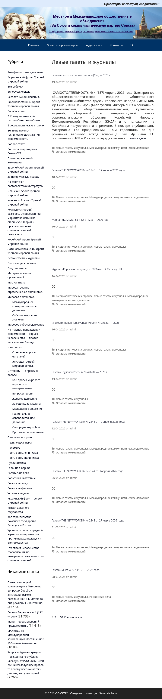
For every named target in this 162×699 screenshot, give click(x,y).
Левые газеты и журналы (72, 148)
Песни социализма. (20, 442)
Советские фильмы (20, 488)
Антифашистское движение (25, 72)
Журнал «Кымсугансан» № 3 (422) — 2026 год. (80, 219)
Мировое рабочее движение (26, 324)
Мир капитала (17, 282)
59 (61, 617)
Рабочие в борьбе (19, 468)
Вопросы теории (22, 393)
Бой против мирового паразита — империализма (26, 384)
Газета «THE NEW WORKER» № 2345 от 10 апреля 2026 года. (88, 421)
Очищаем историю (20, 437)
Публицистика (17, 463)
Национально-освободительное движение (23, 418)
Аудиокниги (94, 45)
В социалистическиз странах (74, 246)
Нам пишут (15, 347)
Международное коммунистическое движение (119, 148)
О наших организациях (62, 45)
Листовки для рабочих (22, 263)
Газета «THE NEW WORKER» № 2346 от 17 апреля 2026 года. (88, 170)
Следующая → (73, 617)
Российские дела (100, 596)
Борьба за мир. (17, 111)
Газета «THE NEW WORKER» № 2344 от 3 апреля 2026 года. (88, 471)
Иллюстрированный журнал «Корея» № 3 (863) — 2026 (85, 322)
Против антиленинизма (23, 452)
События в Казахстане (22, 478)
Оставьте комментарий (71, 151)
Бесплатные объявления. (24, 97)
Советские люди (18, 483)
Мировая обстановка (21, 297)
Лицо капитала (17, 268)
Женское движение (24, 398)
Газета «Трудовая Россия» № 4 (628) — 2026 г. (80, 372)
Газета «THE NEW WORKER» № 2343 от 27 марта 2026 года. (88, 520)
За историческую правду (23, 176)
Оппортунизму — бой (26, 427)
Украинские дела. (19, 493)
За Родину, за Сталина (26, 403)
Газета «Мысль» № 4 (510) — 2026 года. (76, 570)
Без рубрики (15, 86)
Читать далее (138, 138)
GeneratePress (108, 693)
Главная (33, 45)
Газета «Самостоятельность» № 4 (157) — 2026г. (81, 75)
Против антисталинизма (28, 432)
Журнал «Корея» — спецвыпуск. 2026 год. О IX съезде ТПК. (88, 269)
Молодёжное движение (27, 408)
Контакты (116, 45)
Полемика (14, 447)
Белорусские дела (19, 91)
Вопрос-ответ (16, 144)
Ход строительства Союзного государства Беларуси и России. (22, 521)
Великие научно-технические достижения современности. (24, 135)
